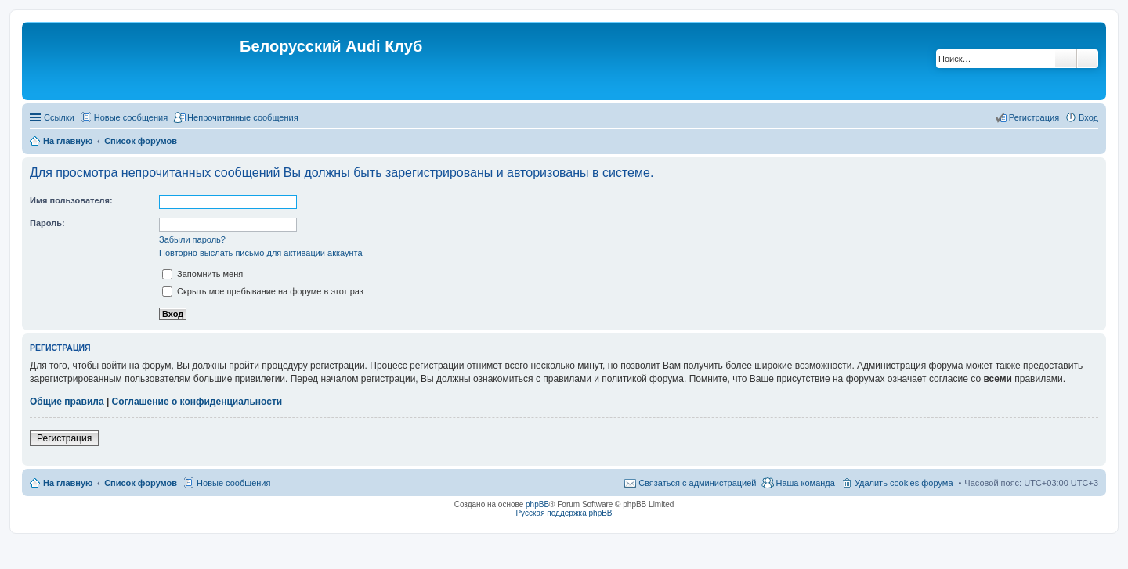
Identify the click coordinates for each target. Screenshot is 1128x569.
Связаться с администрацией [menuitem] (697, 483)
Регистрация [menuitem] (1034, 117)
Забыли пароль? (192, 239)
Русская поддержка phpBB (563, 513)
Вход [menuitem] (1088, 117)
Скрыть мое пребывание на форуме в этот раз (262, 291)
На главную (67, 483)
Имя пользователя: (71, 200)
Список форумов (140, 483)
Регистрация (64, 438)
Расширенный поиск (1087, 58)
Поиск (1065, 58)
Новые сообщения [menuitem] (131, 117)
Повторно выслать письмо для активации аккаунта (261, 252)
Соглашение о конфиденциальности (197, 401)
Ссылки (59, 117)
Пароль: (47, 223)
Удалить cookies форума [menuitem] (904, 483)
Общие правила (67, 401)
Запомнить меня (202, 274)
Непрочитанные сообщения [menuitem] (242, 117)
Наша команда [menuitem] (805, 483)
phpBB (537, 504)
